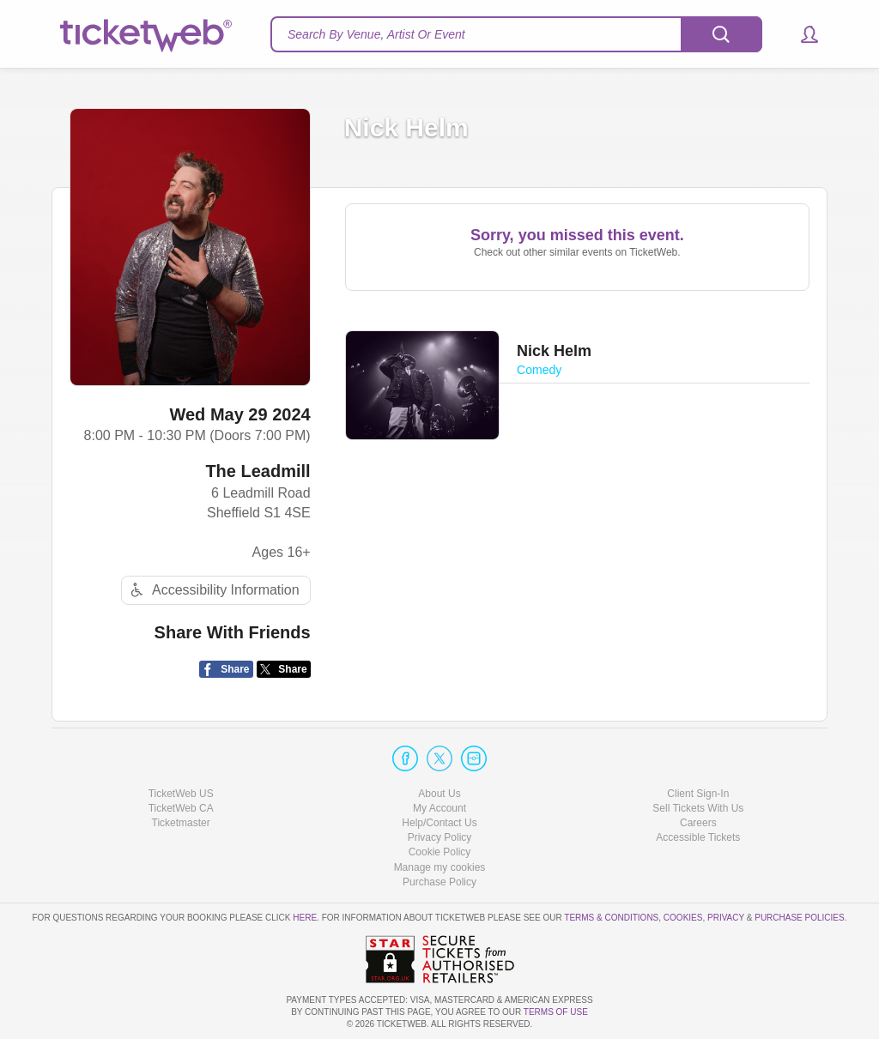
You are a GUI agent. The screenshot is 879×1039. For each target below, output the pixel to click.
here (305, 917)
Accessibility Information (213, 590)
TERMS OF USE (556, 1012)
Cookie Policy (440, 852)
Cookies (683, 917)
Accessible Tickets (698, 837)
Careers (698, 823)
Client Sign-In (698, 794)
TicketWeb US (181, 794)
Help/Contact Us (439, 823)
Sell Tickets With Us (697, 808)
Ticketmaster (181, 823)
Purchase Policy (439, 882)
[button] (801, 34)
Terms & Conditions (611, 917)
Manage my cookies (440, 867)
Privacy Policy (440, 837)
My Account (439, 808)
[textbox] (516, 34)
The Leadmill (257, 471)
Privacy (725, 917)
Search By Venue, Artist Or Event (376, 34)
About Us (439, 794)
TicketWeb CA (181, 808)
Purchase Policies (799, 917)
